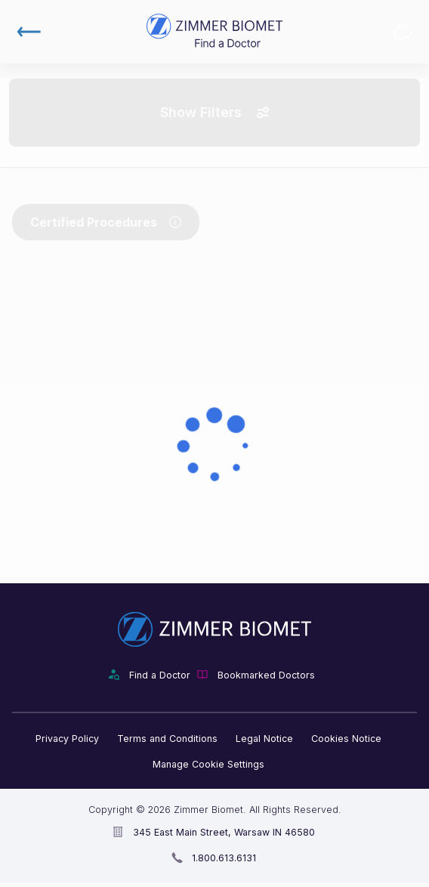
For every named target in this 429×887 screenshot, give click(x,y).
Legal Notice (264, 738)
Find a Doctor (159, 675)
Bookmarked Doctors (403, 32)
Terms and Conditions (167, 738)
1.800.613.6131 (224, 858)
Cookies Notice (346, 738)
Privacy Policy (67, 738)
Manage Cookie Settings (208, 764)
